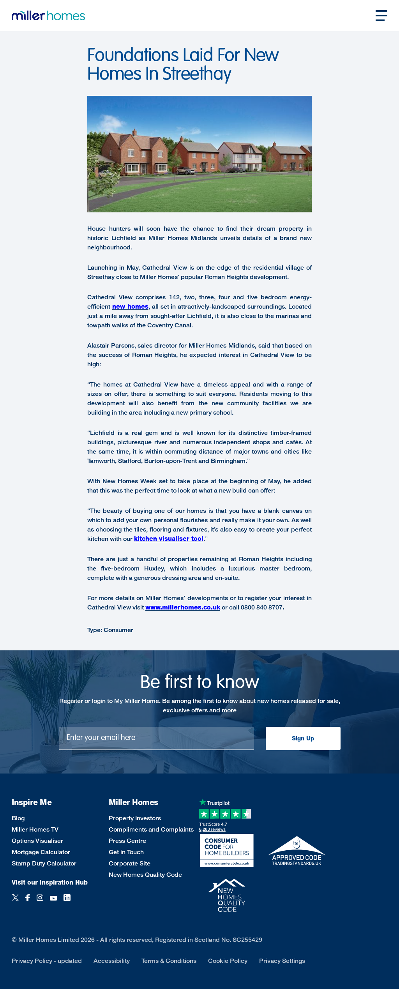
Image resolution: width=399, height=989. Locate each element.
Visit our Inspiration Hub (50, 882)
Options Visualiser (37, 840)
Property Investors (135, 818)
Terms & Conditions (168, 960)
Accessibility (112, 960)
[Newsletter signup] (156, 738)
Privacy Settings (282, 960)
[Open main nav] (381, 15)
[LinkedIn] (67, 902)
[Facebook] (27, 902)
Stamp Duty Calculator (44, 863)
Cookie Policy (227, 960)
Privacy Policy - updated (47, 960)
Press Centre (127, 840)
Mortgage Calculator (41, 852)
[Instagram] (40, 902)
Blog (18, 818)
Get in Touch (126, 852)
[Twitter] (15, 902)
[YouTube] (53, 902)
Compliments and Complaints (151, 829)
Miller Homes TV (35, 829)
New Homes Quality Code (145, 874)
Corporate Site (129, 863)
